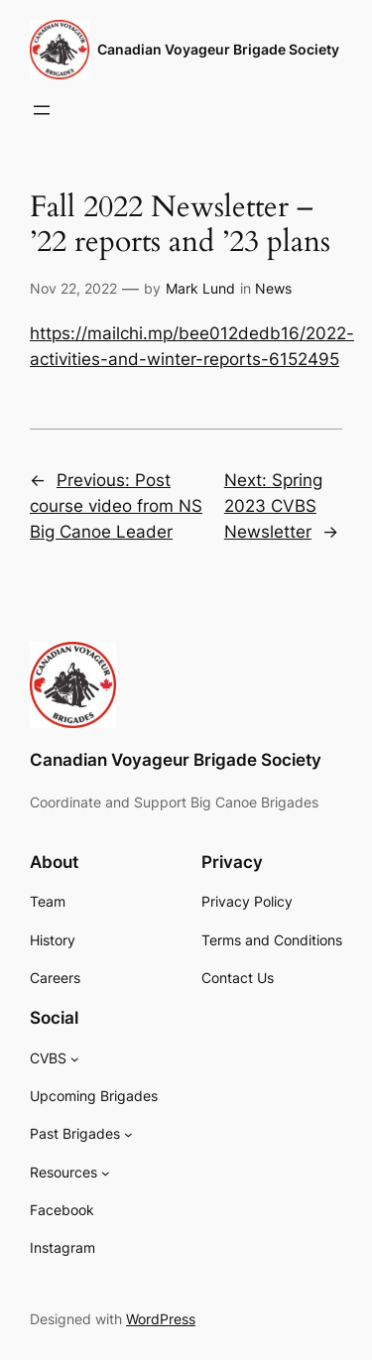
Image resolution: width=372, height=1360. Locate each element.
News (273, 288)
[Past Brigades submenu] (128, 1134)
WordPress (160, 1318)
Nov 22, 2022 (73, 288)
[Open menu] (42, 110)
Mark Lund (200, 288)
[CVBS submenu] (74, 1058)
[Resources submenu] (105, 1173)
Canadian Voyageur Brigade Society (218, 49)
